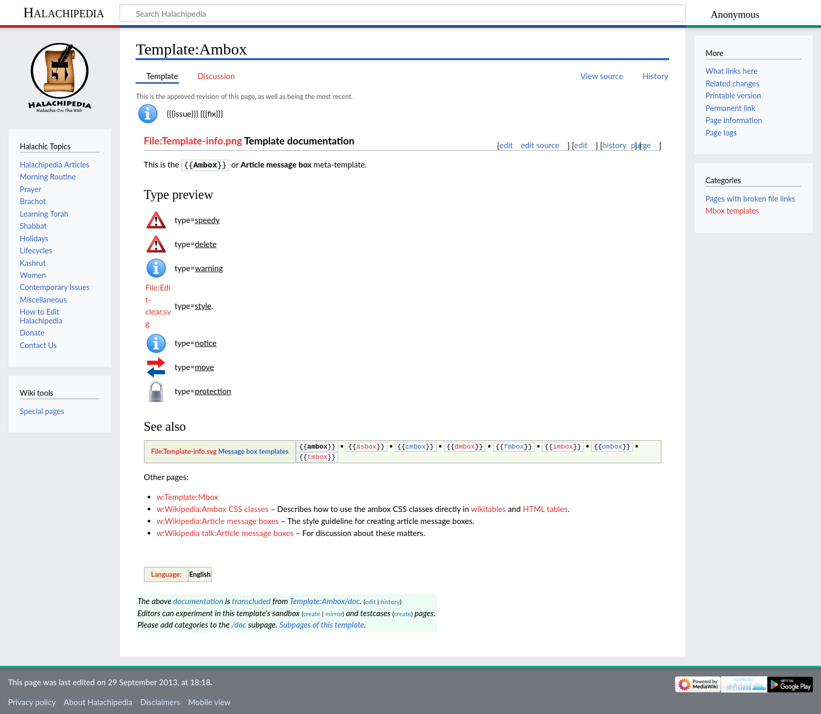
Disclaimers (160, 700)
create (311, 612)
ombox (612, 445)
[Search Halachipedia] (402, 13)
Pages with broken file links (750, 198)
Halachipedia (63, 12)
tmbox (317, 455)
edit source (540, 145)
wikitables (488, 506)
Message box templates (253, 449)
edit (506, 145)
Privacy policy (32, 700)
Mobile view (209, 700)
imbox (563, 445)
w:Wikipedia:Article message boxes (218, 518)
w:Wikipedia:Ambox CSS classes (213, 506)
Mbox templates (732, 210)
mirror (333, 612)
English (199, 572)
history (615, 145)
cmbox (415, 445)
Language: (166, 572)
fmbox (514, 445)
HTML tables (545, 506)
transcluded (251, 599)
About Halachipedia (98, 700)
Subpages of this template (321, 622)
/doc (239, 622)
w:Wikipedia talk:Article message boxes (225, 531)
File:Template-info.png (193, 141)
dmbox (464, 445)
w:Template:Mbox (187, 494)
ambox (317, 445)
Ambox (205, 164)
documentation (198, 599)
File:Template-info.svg (183, 449)
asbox (367, 445)
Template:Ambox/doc (325, 599)
